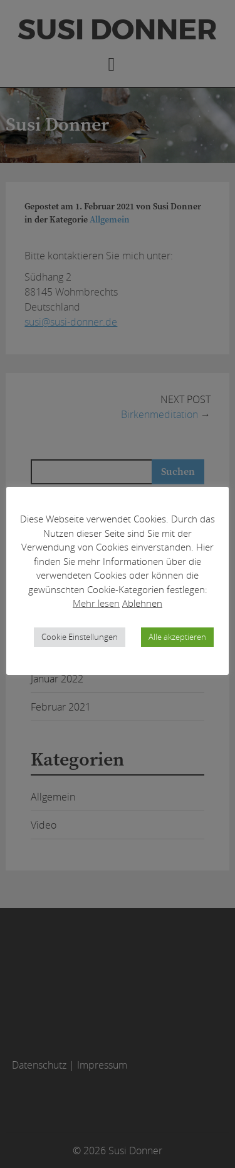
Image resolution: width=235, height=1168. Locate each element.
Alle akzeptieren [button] (177, 636)
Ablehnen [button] (142, 603)
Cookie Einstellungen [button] (79, 636)
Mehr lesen (96, 603)
